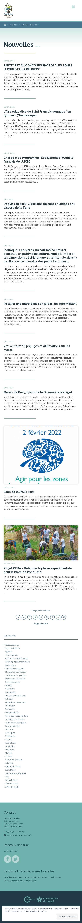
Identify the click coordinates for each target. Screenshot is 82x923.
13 (64, 617)
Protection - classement (15, 702)
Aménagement (11, 655)
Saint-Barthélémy (13, 766)
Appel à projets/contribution (17, 662)
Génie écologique (12, 682)
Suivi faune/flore (12, 726)
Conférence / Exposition (15, 675)
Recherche (10, 709)
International (10, 743)
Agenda (8, 652)
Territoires (9, 729)
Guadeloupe (10, 736)
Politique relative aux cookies (34, 911)
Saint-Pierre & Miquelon (15, 773)
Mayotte (8, 753)
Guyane (8, 739)
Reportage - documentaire (16, 716)
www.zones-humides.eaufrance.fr (20, 881)
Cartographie (10, 665)
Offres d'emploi (12, 787)
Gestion (8, 685)
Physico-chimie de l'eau (15, 695)
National (8, 756)
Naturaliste (10, 689)
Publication (10, 706)
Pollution (9, 699)
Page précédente (41, 611)
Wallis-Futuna (11, 780)
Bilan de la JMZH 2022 (19, 492)
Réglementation (12, 712)
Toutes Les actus (12, 645)
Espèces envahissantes (15, 679)
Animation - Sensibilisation (16, 658)
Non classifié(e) (11, 783)
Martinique (9, 750)
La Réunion (10, 746)
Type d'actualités (12, 648)
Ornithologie (10, 692)
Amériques (10, 733)
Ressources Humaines (14, 719)
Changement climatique (15, 672)
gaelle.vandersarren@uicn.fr (17, 835)
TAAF (7, 777)
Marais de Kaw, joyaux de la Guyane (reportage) (38, 392)
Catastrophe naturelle (14, 668)
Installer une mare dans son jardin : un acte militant (40, 304)
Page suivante (41, 623)
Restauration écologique (15, 723)
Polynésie (9, 763)
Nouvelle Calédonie (13, 760)
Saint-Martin (10, 770)
